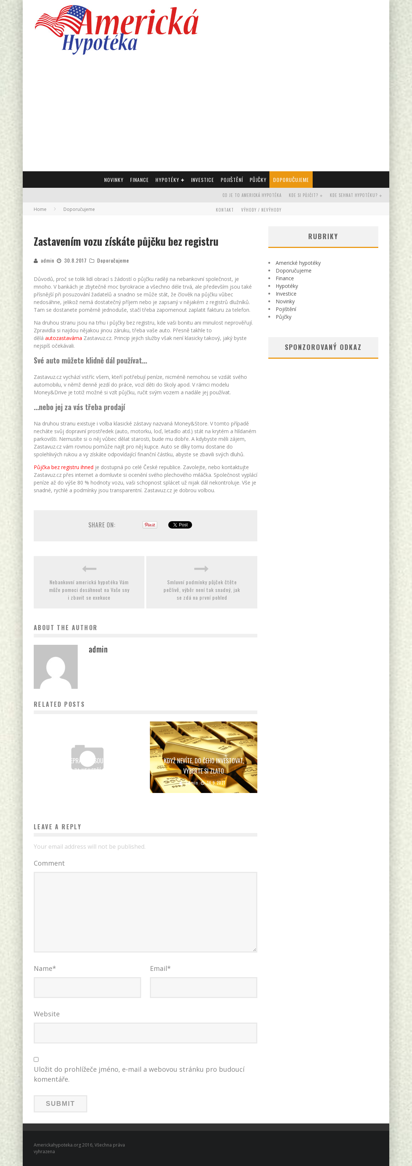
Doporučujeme (291, 179)
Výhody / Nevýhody (261, 210)
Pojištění (232, 179)
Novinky (114, 179)
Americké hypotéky (298, 262)
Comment (49, 863)
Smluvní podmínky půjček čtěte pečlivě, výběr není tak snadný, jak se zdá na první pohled (201, 589)
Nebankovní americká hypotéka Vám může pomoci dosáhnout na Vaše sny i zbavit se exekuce (89, 589)
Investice (202, 179)
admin (47, 260)
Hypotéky (167, 179)
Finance (139, 179)
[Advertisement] (206, 116)
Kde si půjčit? (303, 195)
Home (40, 209)
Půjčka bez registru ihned (63, 467)
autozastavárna (63, 338)
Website (47, 1013)
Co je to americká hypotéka (252, 195)
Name (45, 968)
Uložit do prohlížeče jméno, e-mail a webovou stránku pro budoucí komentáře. (139, 1074)
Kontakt (225, 210)
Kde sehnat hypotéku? (354, 195)
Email (160, 968)
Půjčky (258, 179)
